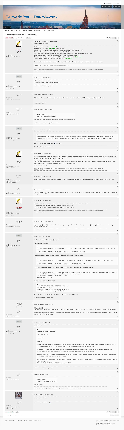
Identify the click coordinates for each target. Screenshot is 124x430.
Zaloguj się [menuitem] (116, 3)
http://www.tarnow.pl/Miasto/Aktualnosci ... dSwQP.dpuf (57, 362)
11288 (10, 55)
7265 (10, 405)
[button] (118, 38)
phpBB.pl (109, 421)
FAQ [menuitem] (5, 27)
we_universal (100, 423)
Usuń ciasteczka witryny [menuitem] (22, 420)
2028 (10, 179)
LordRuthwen (19, 402)
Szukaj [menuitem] (9, 27)
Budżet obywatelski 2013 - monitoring (20, 35)
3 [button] (114, 38)
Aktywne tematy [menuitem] (116, 6)
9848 (10, 85)
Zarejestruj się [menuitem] (107, 3)
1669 (10, 314)
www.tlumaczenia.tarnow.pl (39, 102)
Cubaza (18, 188)
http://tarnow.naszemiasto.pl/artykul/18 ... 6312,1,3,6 (47, 123)
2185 (10, 377)
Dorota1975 (18, 175)
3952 (10, 192)
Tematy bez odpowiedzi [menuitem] (107, 6)
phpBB (105, 420)
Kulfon (18, 374)
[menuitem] (102, 424)
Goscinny (19, 51)
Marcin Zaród (19, 94)
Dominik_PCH (19, 311)
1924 (10, 112)
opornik (18, 81)
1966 (10, 97)
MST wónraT (19, 109)
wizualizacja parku (38, 307)
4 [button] (116, 38)
